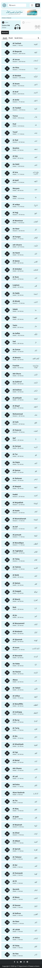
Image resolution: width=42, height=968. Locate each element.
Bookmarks (5, 32)
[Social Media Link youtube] (21, 962)
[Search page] (17, 5)
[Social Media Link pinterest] (27, 962)
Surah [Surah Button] (5, 38)
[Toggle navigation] (32, 5)
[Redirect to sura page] (31, 25)
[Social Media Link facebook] (14, 962)
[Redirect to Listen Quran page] (11, 25)
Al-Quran (9, 18)
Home (3, 18)
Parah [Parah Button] (11, 38)
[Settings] (37, 5)
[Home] (4, 5)
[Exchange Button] (38, 38)
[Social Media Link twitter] (18, 962)
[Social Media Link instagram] (24, 962)
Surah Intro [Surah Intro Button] (18, 38)
